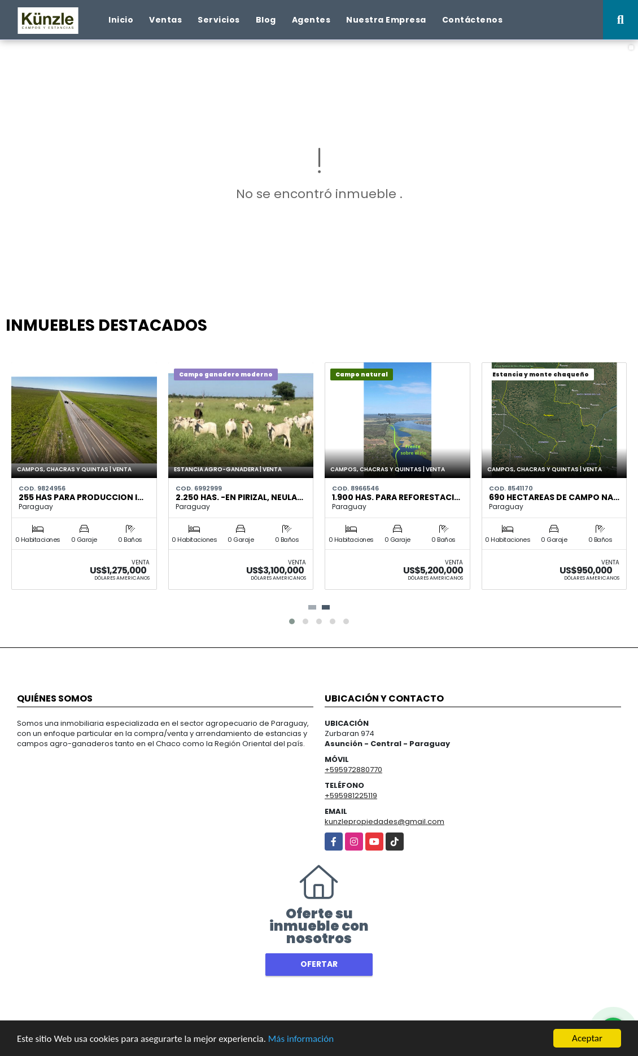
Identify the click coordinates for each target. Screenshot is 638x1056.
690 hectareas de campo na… (554, 497)
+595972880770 (353, 769)
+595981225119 (351, 795)
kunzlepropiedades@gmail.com (384, 821)
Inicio (120, 19)
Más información (301, 1039)
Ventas (165, 19)
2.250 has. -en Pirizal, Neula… (239, 497)
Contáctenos (472, 19)
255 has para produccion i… (81, 497)
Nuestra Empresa (386, 19)
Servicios (219, 19)
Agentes (311, 19)
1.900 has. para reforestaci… (396, 497)
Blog (266, 19)
